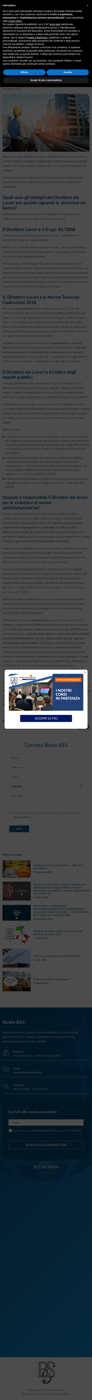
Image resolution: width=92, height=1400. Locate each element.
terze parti (55, 24)
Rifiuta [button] (24, 72)
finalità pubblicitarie (37, 37)
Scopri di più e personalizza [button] (45, 80)
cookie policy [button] (15, 21)
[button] (87, 5)
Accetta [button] (67, 72)
